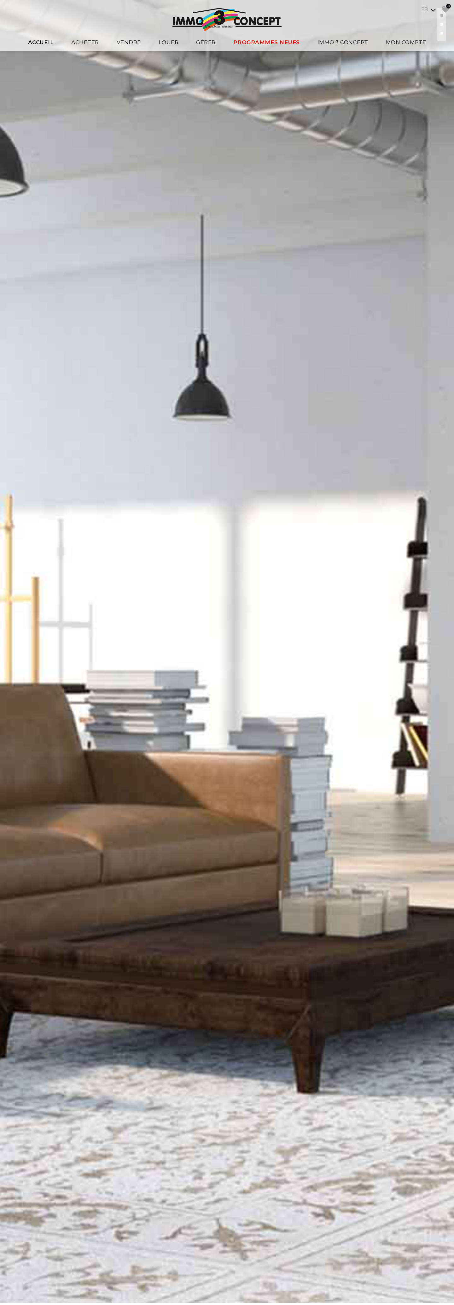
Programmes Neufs (266, 42)
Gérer (206, 42)
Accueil (41, 42)
